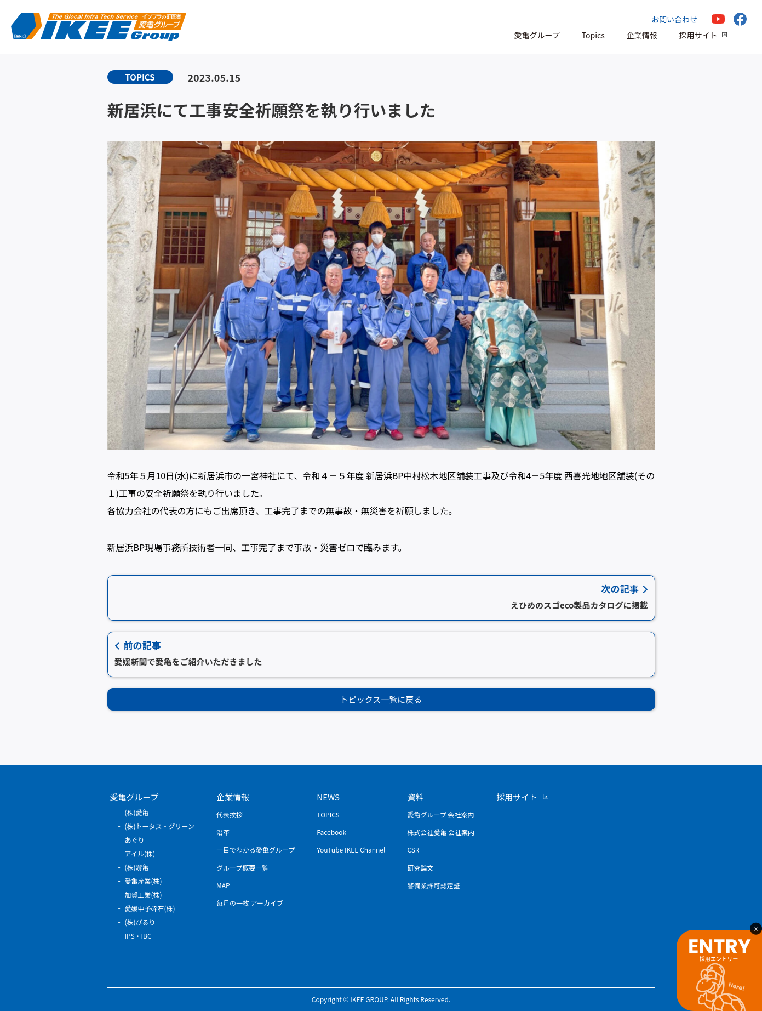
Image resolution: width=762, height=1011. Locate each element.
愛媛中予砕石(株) (150, 908)
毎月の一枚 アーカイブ (249, 902)
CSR (413, 849)
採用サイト (698, 35)
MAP (223, 885)
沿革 (223, 832)
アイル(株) (140, 853)
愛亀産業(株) (143, 880)
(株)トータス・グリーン (160, 826)
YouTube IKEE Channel (351, 849)
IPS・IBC (138, 935)
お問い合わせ (674, 19)
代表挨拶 (229, 814)
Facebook (331, 832)
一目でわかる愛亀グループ (255, 849)
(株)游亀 (137, 867)
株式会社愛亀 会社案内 (440, 832)
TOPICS (328, 814)
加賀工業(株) (143, 894)
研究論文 (420, 867)
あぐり (135, 839)
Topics (593, 35)
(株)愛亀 (137, 812)
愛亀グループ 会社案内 (440, 814)
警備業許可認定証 (433, 885)
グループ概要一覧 (242, 867)
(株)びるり (140, 922)
